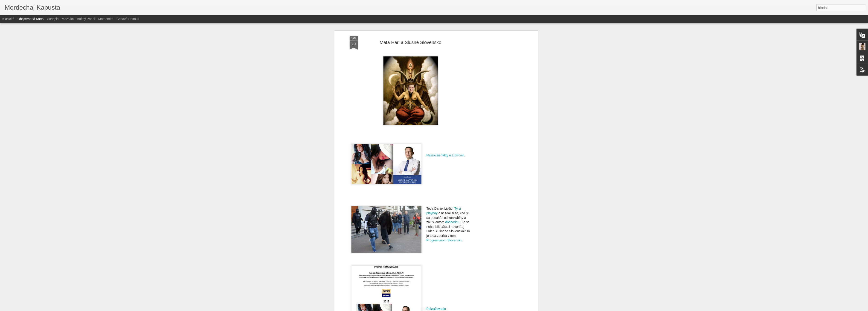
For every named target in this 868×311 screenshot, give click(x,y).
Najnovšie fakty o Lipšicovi (445, 155)
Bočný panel (86, 19)
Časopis (53, 19)
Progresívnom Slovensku (444, 240)
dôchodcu (452, 222)
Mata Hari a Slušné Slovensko (410, 42)
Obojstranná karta (31, 19)
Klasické (8, 19)
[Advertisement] (497, 108)
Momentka (105, 19)
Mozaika (68, 19)
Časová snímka (128, 19)
